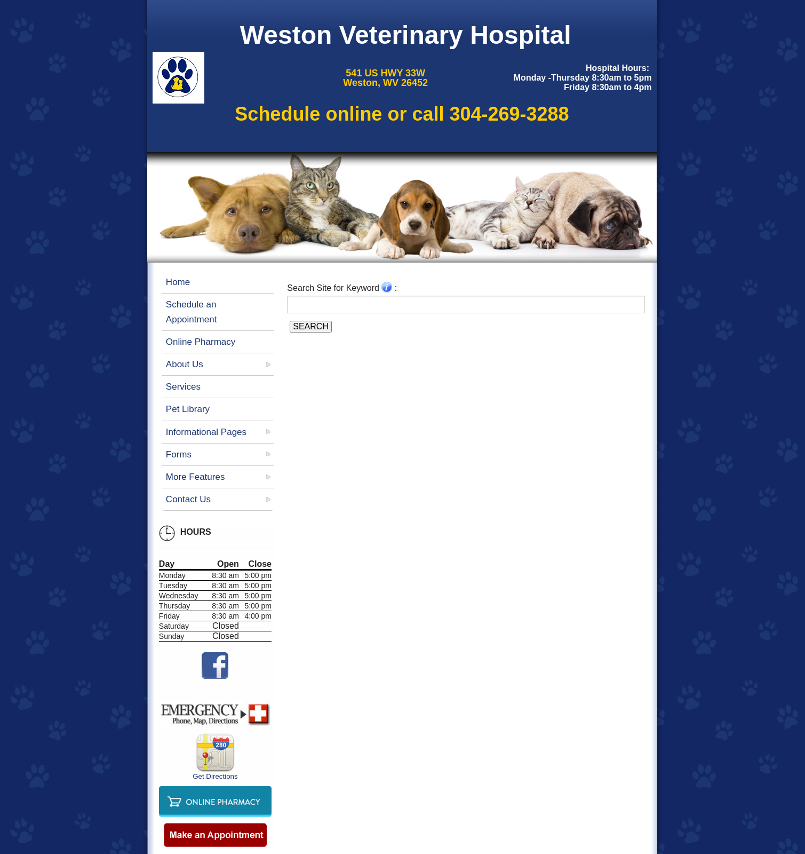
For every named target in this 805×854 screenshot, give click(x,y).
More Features (195, 477)
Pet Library (188, 409)
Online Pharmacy (200, 342)
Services (183, 387)
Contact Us (188, 499)
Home (178, 282)
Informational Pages (206, 432)
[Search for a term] (466, 304)
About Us (184, 364)
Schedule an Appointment (191, 311)
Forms (179, 454)
